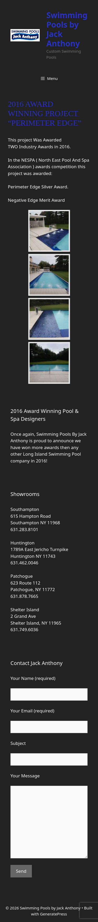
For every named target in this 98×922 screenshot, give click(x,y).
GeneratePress (53, 913)
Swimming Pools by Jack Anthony (66, 29)
